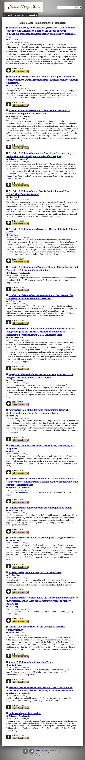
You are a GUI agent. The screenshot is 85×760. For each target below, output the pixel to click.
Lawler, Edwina (13, 665)
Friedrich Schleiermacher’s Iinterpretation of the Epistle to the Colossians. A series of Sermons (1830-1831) (39, 297)
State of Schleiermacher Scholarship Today (31, 662)
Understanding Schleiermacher (25, 713)
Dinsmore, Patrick (14, 85)
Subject (12, 15)
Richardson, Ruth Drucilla (18, 273)
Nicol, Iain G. (12, 197)
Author (29, 15)
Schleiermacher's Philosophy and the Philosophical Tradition (40, 507)
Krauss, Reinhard (14, 337)
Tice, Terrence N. (14, 540)
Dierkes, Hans (13, 575)
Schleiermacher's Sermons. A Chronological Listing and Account (42, 537)
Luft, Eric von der (14, 380)
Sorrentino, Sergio (15, 510)
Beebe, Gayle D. (13, 416)
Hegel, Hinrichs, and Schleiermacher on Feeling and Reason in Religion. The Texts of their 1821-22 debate (39, 376)
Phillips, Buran (13, 301)
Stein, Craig (12, 606)
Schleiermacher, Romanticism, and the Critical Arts (35, 572)
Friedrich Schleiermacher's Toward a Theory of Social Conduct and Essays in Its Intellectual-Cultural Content (42, 268)
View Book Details (20, 71)
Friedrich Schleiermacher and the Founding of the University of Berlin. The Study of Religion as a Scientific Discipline (40, 155)
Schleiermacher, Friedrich (18, 116)
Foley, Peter (12, 235)
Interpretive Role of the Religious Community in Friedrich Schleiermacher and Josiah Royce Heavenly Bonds (37, 411)
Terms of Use (52, 750)
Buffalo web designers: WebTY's (38, 755)
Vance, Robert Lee (14, 632)
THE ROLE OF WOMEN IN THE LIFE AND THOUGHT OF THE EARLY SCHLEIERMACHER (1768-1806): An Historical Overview (39, 689)
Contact (38, 750)
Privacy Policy (44, 750)
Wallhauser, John (14, 40)
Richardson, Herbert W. (17, 159)
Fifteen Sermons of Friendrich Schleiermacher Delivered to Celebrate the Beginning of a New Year (38, 112)
